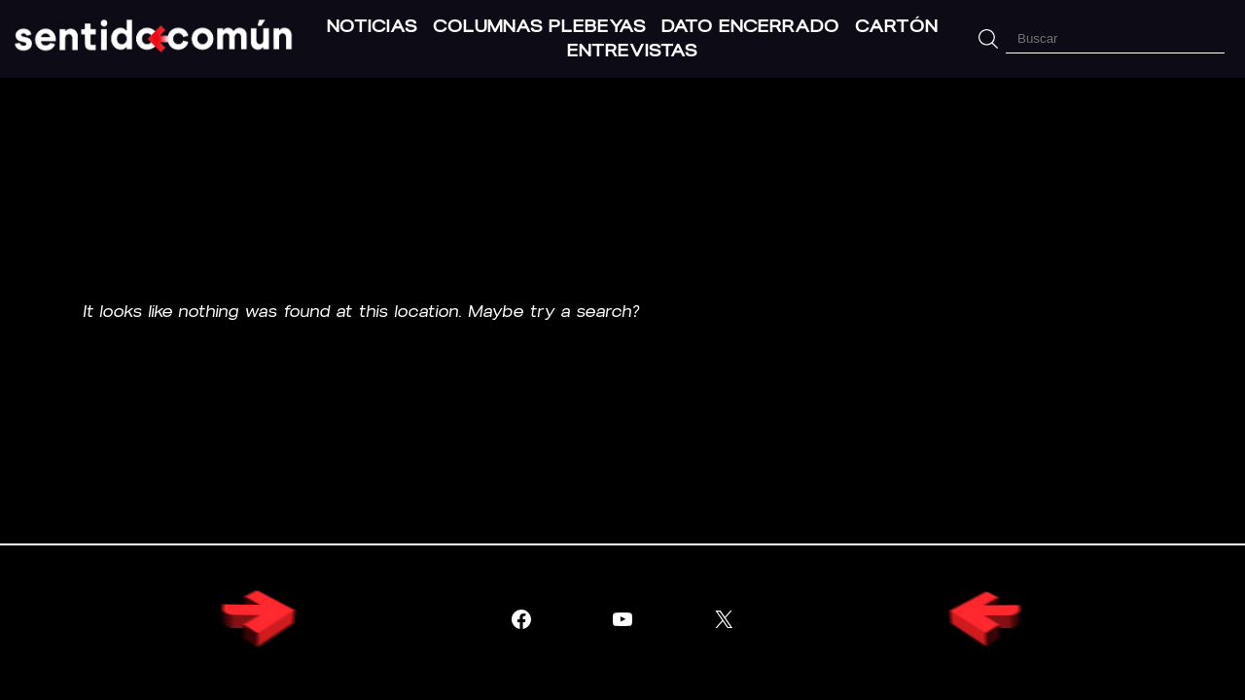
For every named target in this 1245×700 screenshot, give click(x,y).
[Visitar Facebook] (521, 619)
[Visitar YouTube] (622, 619)
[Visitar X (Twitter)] (723, 619)
